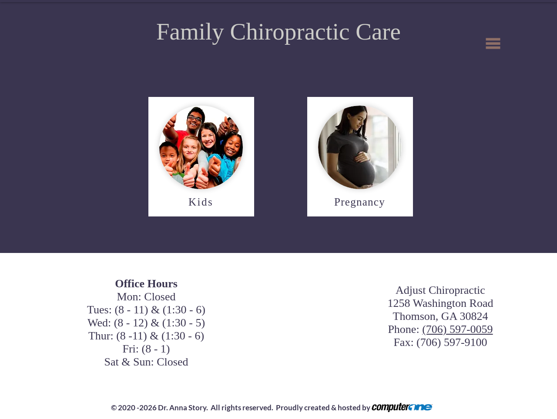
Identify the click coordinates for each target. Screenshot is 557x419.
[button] (493, 43)
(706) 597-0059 (457, 329)
